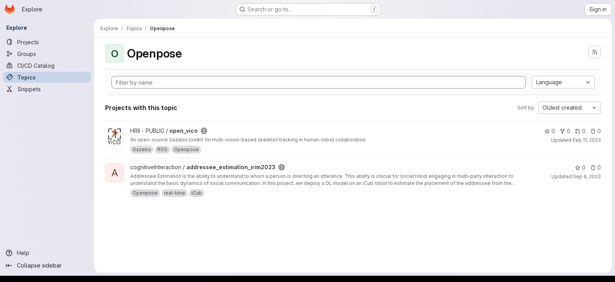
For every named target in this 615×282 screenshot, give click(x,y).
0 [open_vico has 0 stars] (549, 131)
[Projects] (47, 41)
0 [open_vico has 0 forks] (565, 131)
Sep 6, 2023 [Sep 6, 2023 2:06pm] (587, 176)
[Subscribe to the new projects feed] (594, 52)
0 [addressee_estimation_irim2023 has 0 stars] (580, 167)
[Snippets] (47, 88)
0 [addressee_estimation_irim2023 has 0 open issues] (595, 167)
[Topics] (47, 77)
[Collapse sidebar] (47, 265)
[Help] (47, 253)
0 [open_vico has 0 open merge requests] (580, 131)
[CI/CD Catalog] (47, 65)
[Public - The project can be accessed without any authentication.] (204, 131)
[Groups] (47, 53)
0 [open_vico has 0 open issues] (595, 131)
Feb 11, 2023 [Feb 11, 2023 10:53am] (587, 140)
